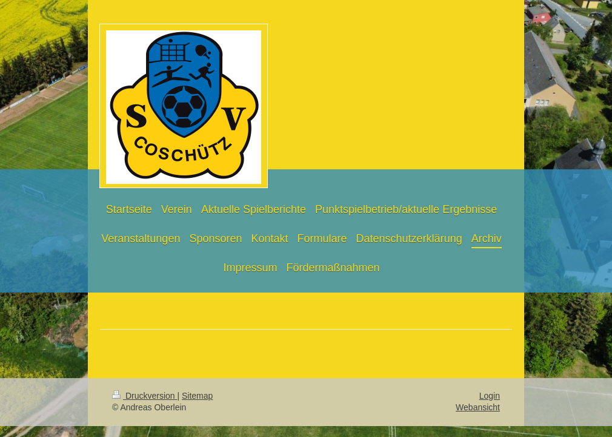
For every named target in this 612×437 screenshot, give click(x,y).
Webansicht (478, 407)
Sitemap (197, 396)
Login (489, 396)
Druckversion (144, 396)
